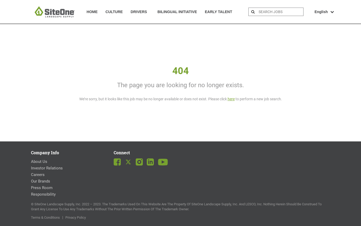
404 (180, 70)
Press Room (42, 187)
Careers (38, 174)
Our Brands (40, 181)
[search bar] (280, 12)
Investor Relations (47, 168)
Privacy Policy (75, 217)
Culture (114, 12)
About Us (39, 161)
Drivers (139, 12)
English (324, 12)
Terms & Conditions (45, 217)
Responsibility (43, 194)
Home (92, 12)
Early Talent (218, 12)
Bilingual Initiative (177, 12)
